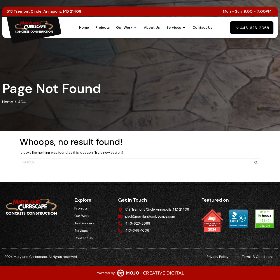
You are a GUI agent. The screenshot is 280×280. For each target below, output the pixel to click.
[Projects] (102, 28)
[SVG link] (150, 273)
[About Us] (152, 28)
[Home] (84, 28)
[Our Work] (127, 28)
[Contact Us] (202, 28)
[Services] (176, 28)
